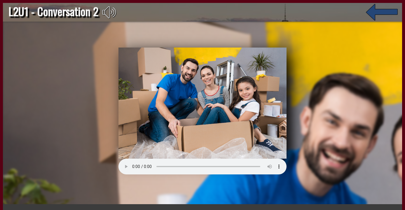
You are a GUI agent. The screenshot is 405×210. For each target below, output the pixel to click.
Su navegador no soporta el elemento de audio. (83, 153)
